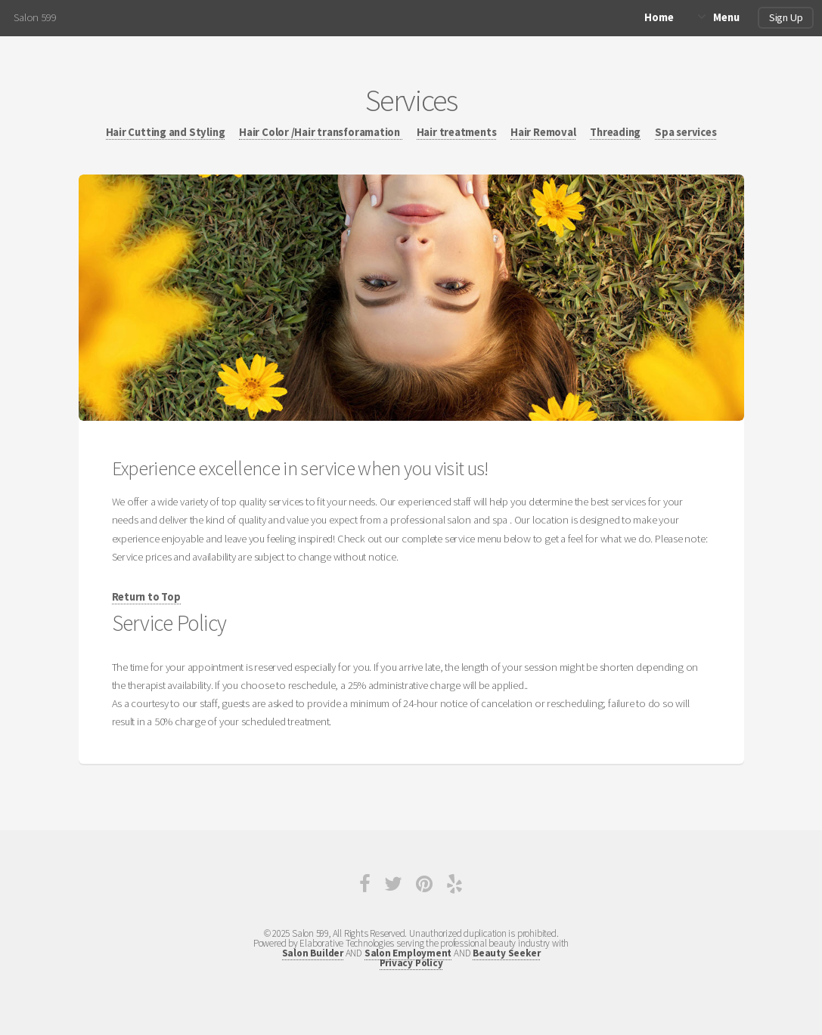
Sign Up (785, 17)
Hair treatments (457, 132)
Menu (726, 17)
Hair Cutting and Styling (165, 132)
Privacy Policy (411, 962)
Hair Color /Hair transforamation (320, 132)
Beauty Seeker (506, 953)
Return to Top (146, 597)
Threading (615, 132)
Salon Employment (407, 953)
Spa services (685, 132)
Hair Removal (542, 132)
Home (658, 17)
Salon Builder (312, 953)
